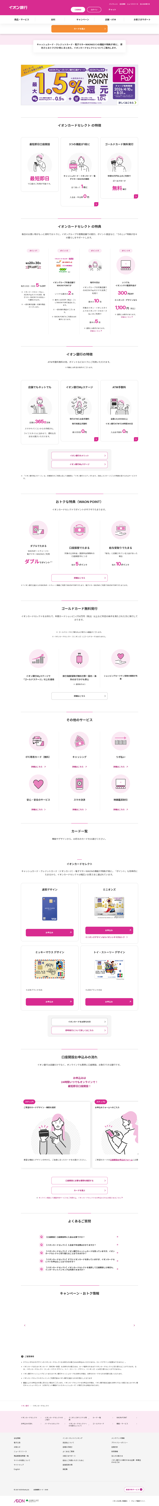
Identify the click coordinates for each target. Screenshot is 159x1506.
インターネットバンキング (72, 1438)
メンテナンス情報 (118, 1438)
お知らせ (17, 1447)
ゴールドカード (98, 1424)
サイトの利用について (22, 1460)
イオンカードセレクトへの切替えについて (78, 1425)
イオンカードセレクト (29, 1418)
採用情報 (114, 1451)
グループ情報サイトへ (138, 1501)
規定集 (65, 1469)
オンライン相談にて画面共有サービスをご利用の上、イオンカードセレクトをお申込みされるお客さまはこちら (79, 1198)
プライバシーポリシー (119, 1442)
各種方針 (114, 1447)
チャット (112, 9)
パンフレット (113, 4)
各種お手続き (67, 1447)
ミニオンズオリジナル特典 (78, 1419)
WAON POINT (122, 1418)
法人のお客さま (145, 4)
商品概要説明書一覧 (21, 1456)
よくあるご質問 (68, 1451)
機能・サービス (122, 1424)
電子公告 (17, 1442)
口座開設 (78, 9)
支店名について (68, 1442)
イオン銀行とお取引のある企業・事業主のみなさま (126, 1461)
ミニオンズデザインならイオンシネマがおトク (105, 937)
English (17, 1469)
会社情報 (122, 4)
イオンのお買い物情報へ (120, 1501)
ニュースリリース (132, 4)
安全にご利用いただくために (73, 1460)
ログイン (94, 9)
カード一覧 (97, 1418)
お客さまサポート (69, 1456)
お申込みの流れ (26, 1424)
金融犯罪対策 (67, 1465)
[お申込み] (50, 932)
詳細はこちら (95, 331)
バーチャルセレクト (52, 1424)
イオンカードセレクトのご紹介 (54, 1419)
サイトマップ (19, 1465)
